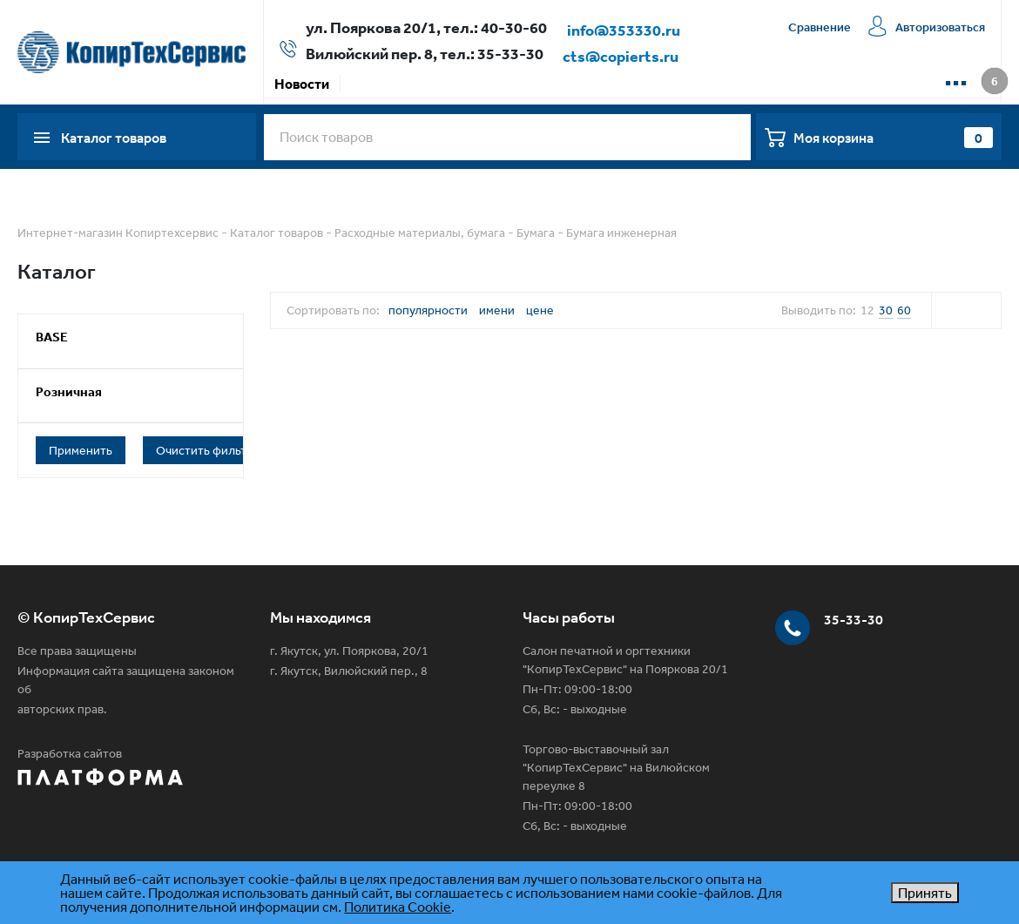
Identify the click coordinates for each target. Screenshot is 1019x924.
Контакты (781, 83)
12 (867, 310)
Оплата (437, 83)
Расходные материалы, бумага (419, 232)
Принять (925, 892)
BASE (52, 336)
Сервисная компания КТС (646, 83)
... (956, 76)
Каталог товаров (276, 232)
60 (904, 310)
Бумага (535, 232)
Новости (301, 83)
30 (886, 310)
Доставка (513, 83)
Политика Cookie (397, 906)
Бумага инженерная (621, 232)
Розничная (69, 391)
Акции (371, 83)
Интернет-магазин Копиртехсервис (118, 232)
